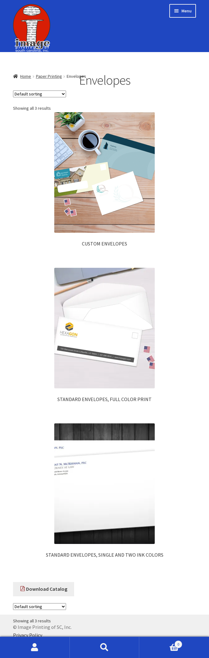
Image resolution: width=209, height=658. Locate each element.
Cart (160, 643)
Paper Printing (49, 76)
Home (25, 76)
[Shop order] (39, 94)
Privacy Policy (27, 635)
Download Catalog (43, 589)
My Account (35, 647)
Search (105, 647)
